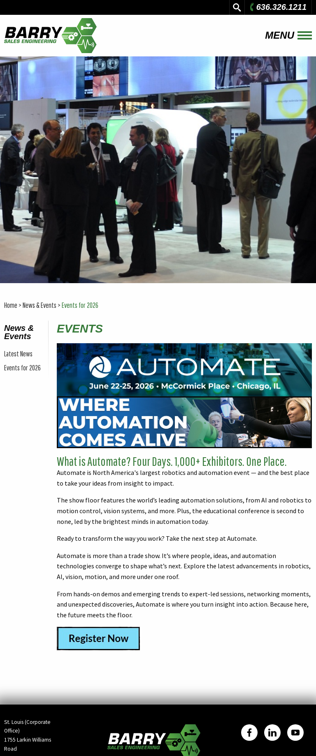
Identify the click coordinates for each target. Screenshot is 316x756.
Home (10, 305)
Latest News (18, 353)
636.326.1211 (277, 7)
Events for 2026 (80, 305)
